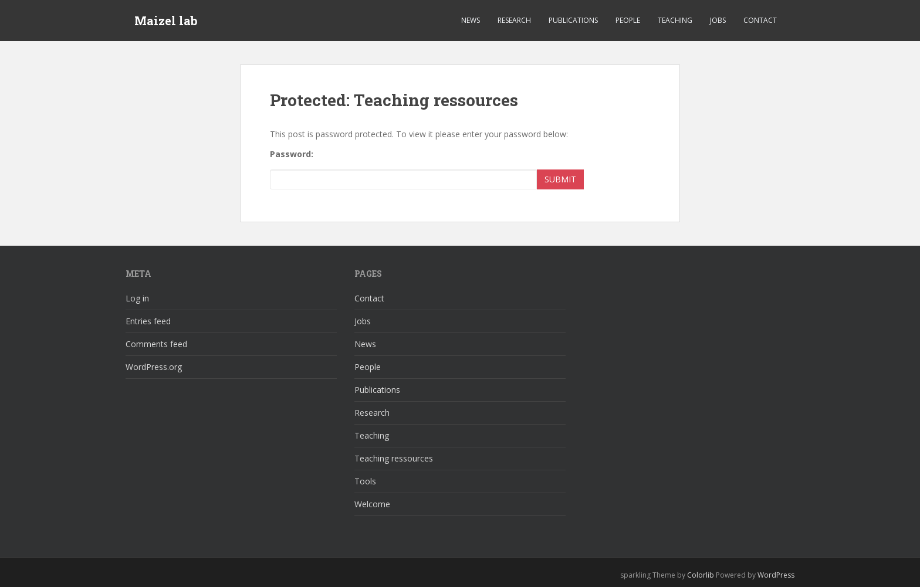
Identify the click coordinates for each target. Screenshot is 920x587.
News (470, 20)
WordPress (775, 575)
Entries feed (148, 321)
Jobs (718, 20)
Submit (560, 179)
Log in (137, 298)
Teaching (675, 20)
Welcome (372, 504)
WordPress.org (154, 366)
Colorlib (700, 575)
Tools (365, 481)
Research (514, 20)
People (627, 20)
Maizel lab (166, 20)
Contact (760, 20)
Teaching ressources (393, 458)
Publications (573, 20)
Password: (291, 154)
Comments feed (156, 344)
